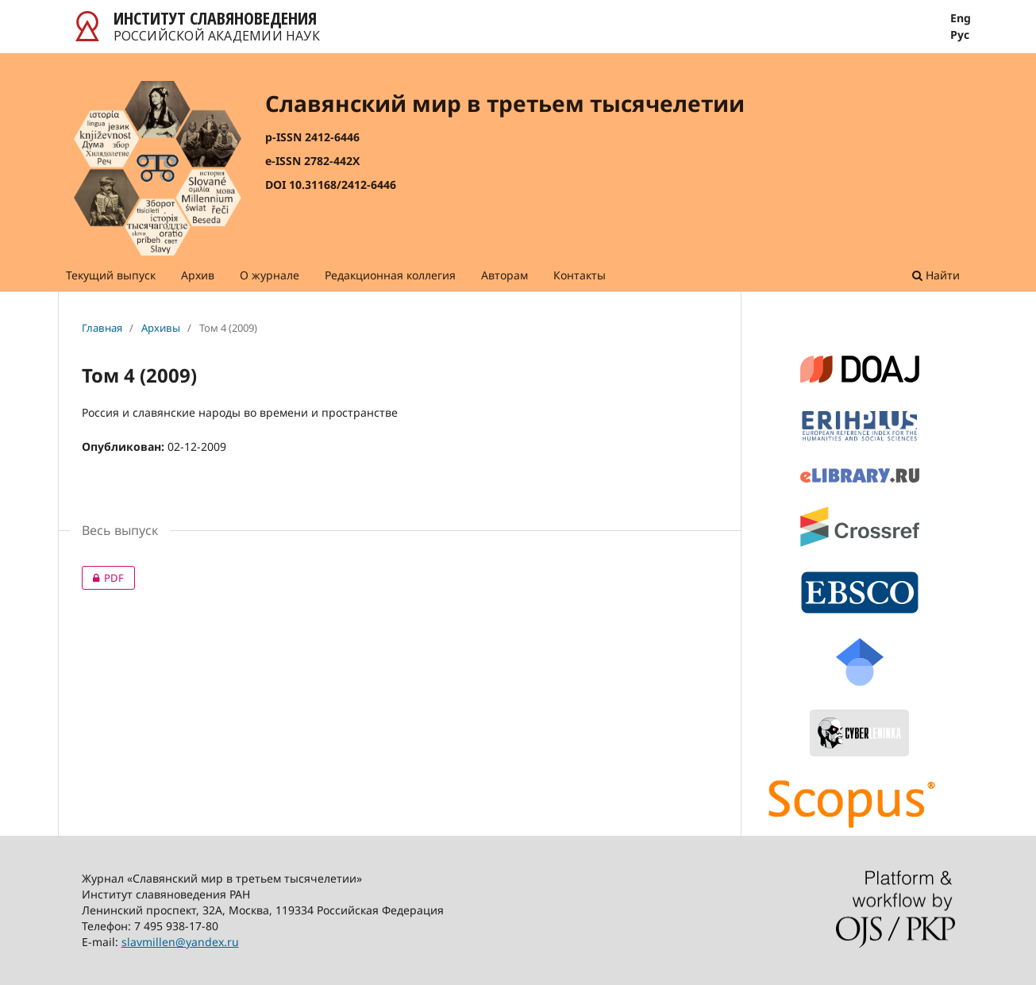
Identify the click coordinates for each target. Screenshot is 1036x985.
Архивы (160, 328)
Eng (960, 18)
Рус (959, 35)
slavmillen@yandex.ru (180, 941)
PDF (103, 578)
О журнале (269, 275)
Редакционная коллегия (390, 275)
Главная (102, 328)
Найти (936, 275)
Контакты (579, 275)
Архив (197, 275)
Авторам (504, 275)
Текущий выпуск (111, 275)
